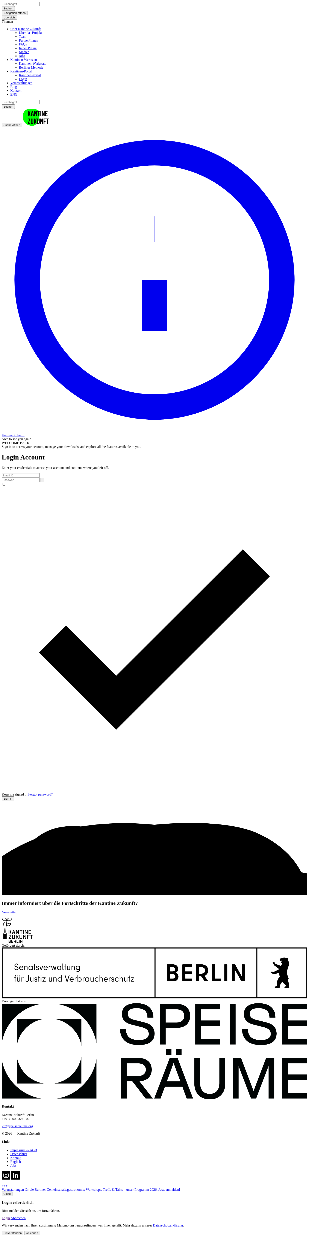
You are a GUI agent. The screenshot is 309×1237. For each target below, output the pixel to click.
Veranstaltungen (21, 83)
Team (22, 36)
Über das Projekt (30, 33)
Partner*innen (28, 40)
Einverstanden (12, 1233)
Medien (24, 52)
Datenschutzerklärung (168, 1225)
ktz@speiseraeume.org (17, 1126)
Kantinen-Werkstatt (23, 60)
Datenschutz (18, 1154)
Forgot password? (40, 794)
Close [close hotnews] (7, 1193)
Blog (13, 87)
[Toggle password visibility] (42, 480)
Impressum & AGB (23, 1150)
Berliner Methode (31, 67)
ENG (13, 94)
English (15, 1161)
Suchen (8, 8)
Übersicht (9, 17)
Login (23, 79)
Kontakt (15, 90)
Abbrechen (18, 1218)
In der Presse (28, 48)
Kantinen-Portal (21, 71)
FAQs (23, 44)
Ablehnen (32, 1233)
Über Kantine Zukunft (25, 29)
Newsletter (9, 912)
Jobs (22, 56)
